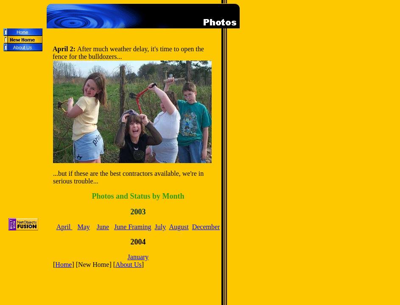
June (103, 226)
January (138, 257)
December (206, 226)
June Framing (132, 226)
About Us (128, 264)
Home (63, 264)
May (83, 226)
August (178, 226)
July (160, 226)
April (64, 226)
